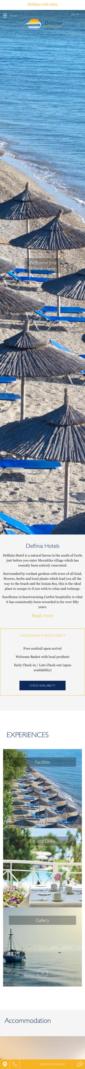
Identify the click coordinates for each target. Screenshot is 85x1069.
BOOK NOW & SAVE (52, 1064)
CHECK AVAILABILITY (42, 685)
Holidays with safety (43, 4)
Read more (42, 615)
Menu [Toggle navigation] (8, 15)
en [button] (73, 14)
